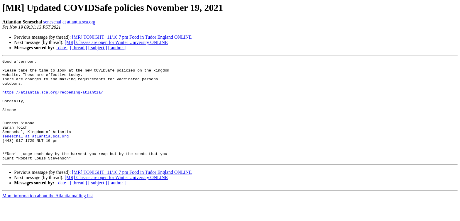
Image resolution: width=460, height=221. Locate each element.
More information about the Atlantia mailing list (47, 215)
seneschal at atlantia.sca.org (69, 21)
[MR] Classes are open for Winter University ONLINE (116, 42)
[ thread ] (78, 47)
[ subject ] (97, 47)
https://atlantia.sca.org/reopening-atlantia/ (52, 99)
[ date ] (62, 47)
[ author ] (117, 47)
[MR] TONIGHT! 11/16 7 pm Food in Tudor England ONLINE (132, 37)
